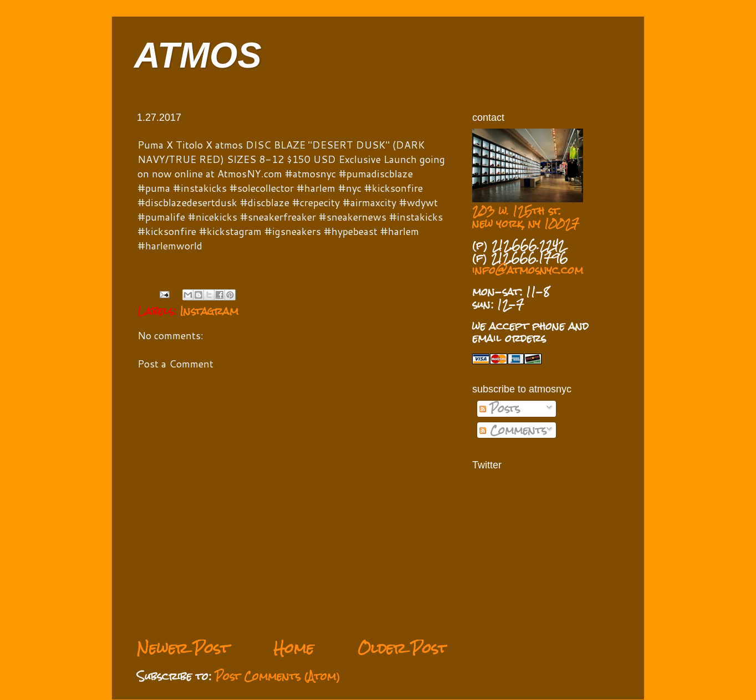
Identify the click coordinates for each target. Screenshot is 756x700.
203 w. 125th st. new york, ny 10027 (525, 217)
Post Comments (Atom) (277, 676)
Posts (499, 408)
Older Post (402, 648)
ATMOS (198, 55)
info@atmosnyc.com (527, 269)
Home (293, 648)
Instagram (209, 310)
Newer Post (183, 648)
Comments (512, 430)
